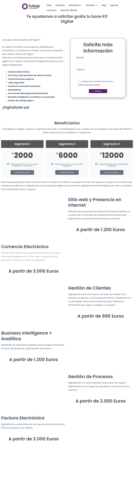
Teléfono (98, 72)
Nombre (98, 60)
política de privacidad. (89, 85)
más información (22, 172)
